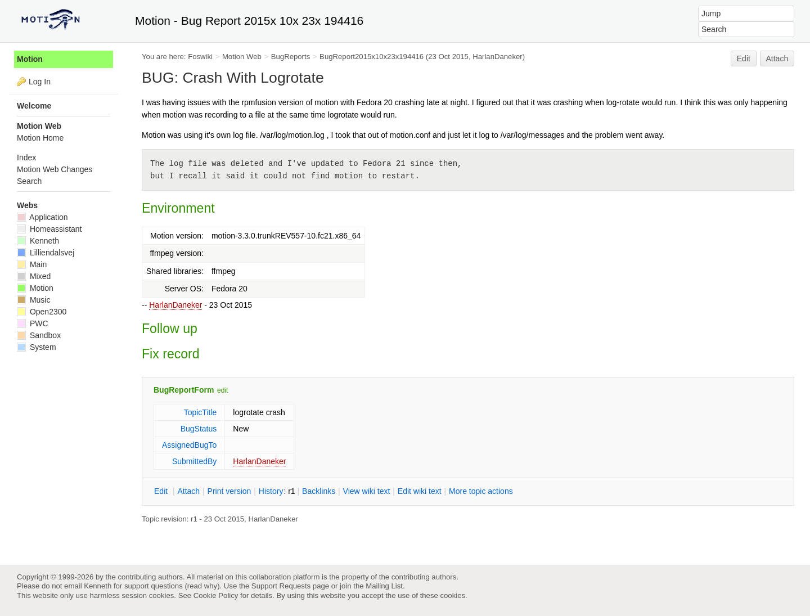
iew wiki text (366, 491)
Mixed (34, 276)
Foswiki (200, 56)
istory (271, 491)
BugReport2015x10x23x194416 (372, 56)
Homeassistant (49, 228)
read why (202, 586)
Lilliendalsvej (45, 252)
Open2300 (41, 311)
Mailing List (384, 586)
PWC (32, 323)
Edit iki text (420, 491)
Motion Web (242, 56)
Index (26, 157)
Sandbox (39, 335)
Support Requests (280, 586)
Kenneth (38, 240)
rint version (229, 491)
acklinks (318, 491)
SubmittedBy (194, 461)
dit (162, 491)
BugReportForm (184, 389)
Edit (743, 58)
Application (42, 217)
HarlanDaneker (175, 304)
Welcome (34, 105)
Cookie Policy (216, 595)
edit (222, 390)
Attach (777, 58)
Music (33, 299)
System (36, 347)
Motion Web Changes (54, 169)
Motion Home (40, 137)
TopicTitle (200, 412)
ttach (188, 491)
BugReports (290, 56)
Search (29, 181)
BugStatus (199, 428)
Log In (40, 81)
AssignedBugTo (189, 444)
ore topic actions (481, 491)
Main (32, 264)
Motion (30, 59)
